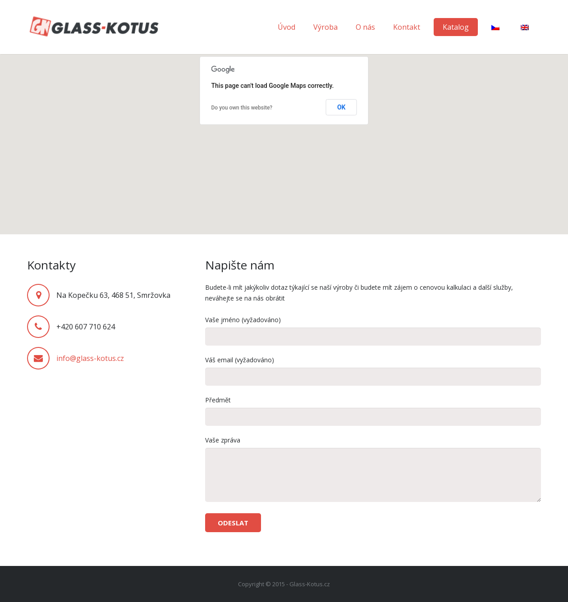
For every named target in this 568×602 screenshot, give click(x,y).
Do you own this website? (242, 108)
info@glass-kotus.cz (90, 358)
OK (341, 107)
